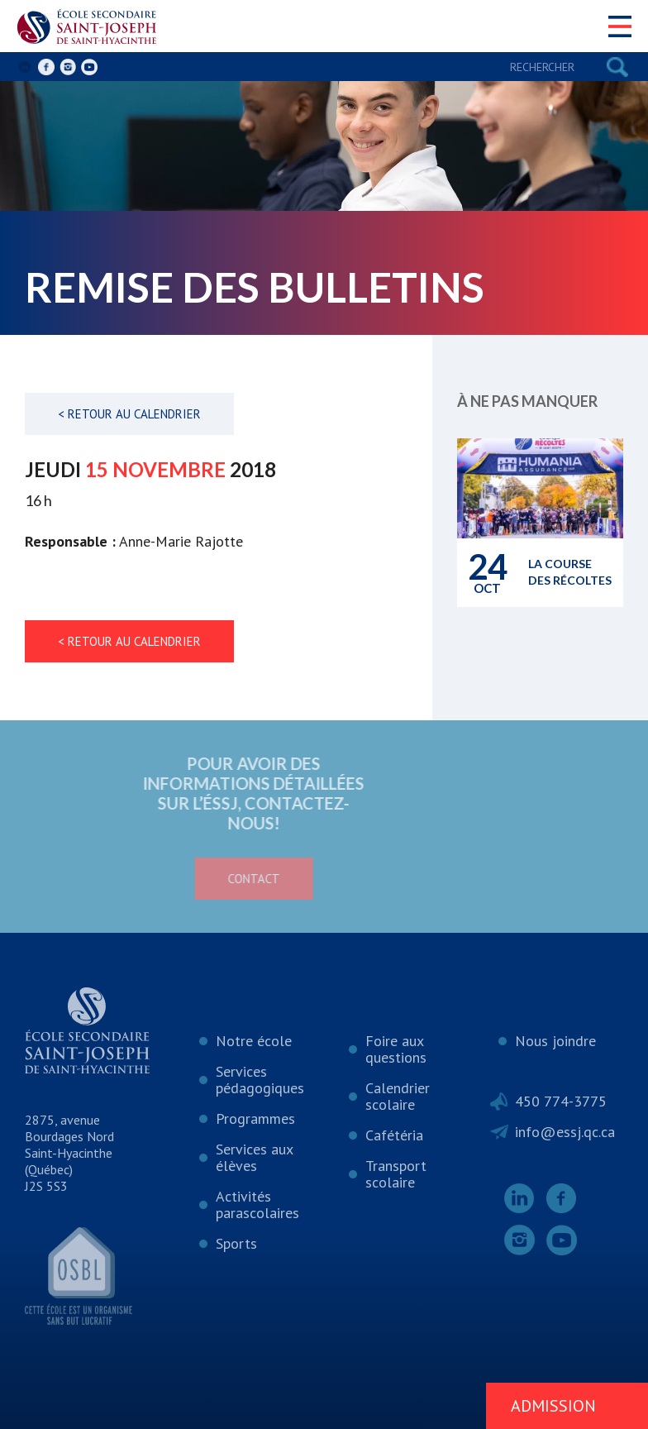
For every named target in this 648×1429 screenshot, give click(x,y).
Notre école (254, 1040)
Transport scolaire (395, 1174)
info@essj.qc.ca (565, 1131)
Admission (553, 1406)
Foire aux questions (395, 1049)
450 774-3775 (561, 1101)
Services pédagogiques (260, 1079)
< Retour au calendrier (129, 414)
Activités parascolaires (257, 1204)
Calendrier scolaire (397, 1096)
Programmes (255, 1118)
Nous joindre (555, 1040)
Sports (236, 1243)
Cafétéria (394, 1135)
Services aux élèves (254, 1157)
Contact (190, 879)
